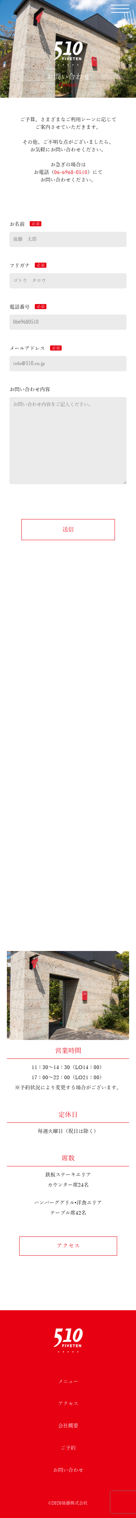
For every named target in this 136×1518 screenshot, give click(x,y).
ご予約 (68, 1448)
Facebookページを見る (68, 800)
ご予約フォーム (68, 868)
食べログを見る (68, 789)
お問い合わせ (68, 1470)
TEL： (68, 725)
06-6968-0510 (70, 172)
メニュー (68, 1381)
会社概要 (68, 1426)
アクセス (68, 1246)
